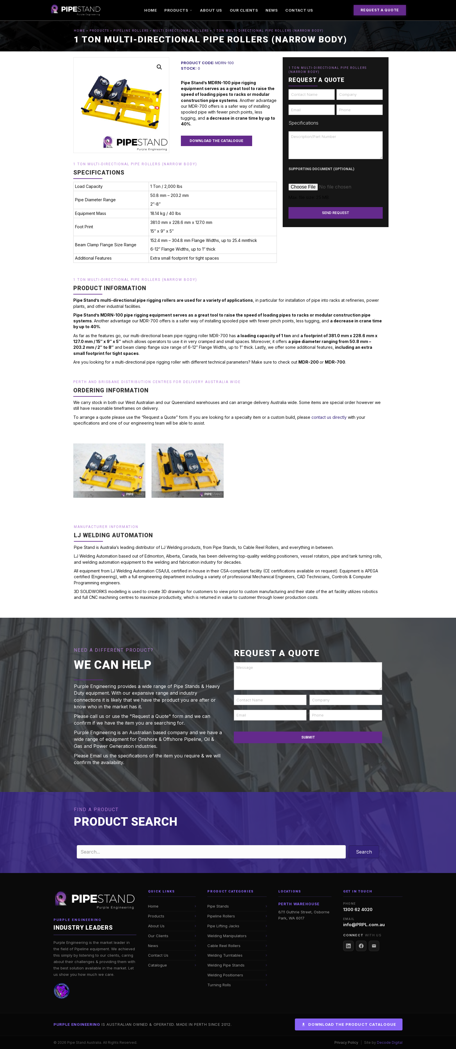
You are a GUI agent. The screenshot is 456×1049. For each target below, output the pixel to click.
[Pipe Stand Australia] (75, 10)
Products (178, 10)
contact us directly (329, 417)
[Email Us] (374, 946)
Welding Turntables (225, 955)
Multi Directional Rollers (181, 30)
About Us (211, 10)
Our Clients (244, 10)
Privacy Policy (346, 1042)
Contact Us (299, 10)
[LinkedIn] (348, 946)
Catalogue (157, 965)
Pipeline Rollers (131, 30)
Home (150, 10)
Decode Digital (389, 1042)
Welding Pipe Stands (226, 965)
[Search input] (211, 851)
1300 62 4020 (358, 909)
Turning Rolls (219, 984)
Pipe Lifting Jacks (223, 926)
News (272, 10)
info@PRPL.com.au (364, 924)
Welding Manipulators (227, 935)
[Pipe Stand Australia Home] (95, 900)
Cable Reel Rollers (224, 945)
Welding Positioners (225, 975)
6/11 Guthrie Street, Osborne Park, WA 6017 (303, 915)
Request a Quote (380, 10)
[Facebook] (361, 946)
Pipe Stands (218, 906)
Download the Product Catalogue (348, 1024)
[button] (159, 67)
